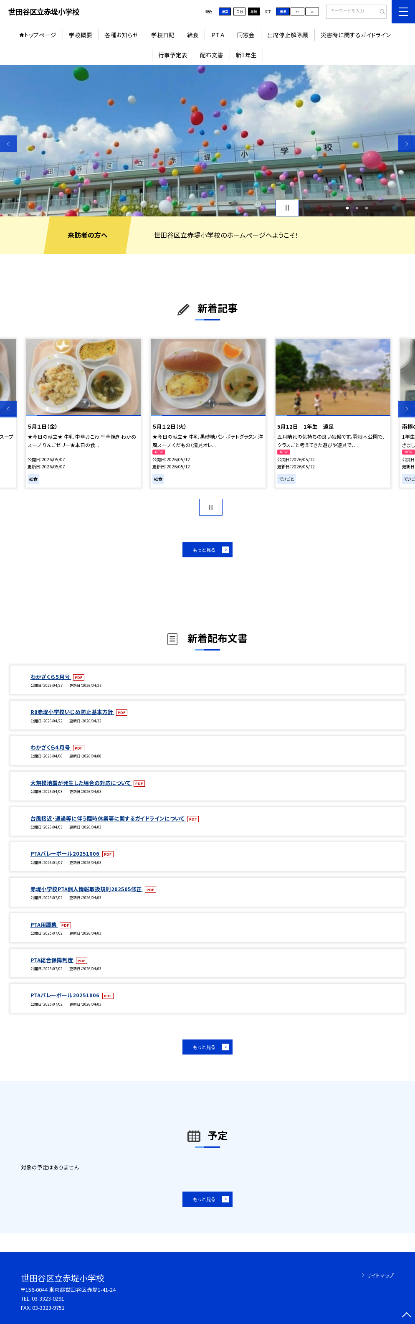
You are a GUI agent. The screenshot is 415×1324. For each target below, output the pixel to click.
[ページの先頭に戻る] (406, 1315)
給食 (193, 34)
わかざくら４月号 (50, 747)
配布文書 (211, 55)
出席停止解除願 (287, 34)
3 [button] (366, 208)
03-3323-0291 (48, 1298)
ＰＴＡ (218, 34)
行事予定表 (172, 55)
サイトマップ (380, 1275)
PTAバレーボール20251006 (65, 853)
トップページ (40, 34)
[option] (207, 140)
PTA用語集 (44, 924)
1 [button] (347, 208)
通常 (225, 11)
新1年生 (246, 55)
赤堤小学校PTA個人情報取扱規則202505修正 (86, 889)
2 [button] (356, 208)
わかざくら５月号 (50, 677)
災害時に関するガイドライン (356, 34)
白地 (239, 11)
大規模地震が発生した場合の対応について (81, 783)
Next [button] (406, 144)
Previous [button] (8, 144)
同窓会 (246, 34)
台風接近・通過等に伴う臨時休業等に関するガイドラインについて (108, 818)
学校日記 (163, 34)
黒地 (254, 11)
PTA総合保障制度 (52, 960)
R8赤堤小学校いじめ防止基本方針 (72, 712)
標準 (283, 11)
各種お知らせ (122, 34)
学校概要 (80, 34)
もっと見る (204, 549)
